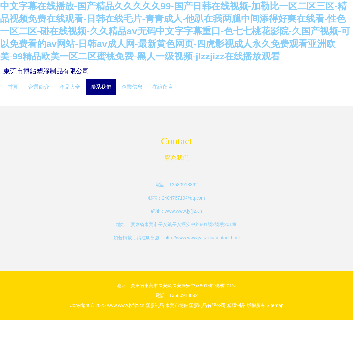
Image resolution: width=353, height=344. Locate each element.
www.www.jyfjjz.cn (183, 211)
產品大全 (69, 87)
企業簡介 (38, 87)
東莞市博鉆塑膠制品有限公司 (46, 71)
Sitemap (274, 305)
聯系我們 (100, 87)
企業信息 (132, 87)
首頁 (13, 87)
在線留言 (162, 87)
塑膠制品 (155, 305)
